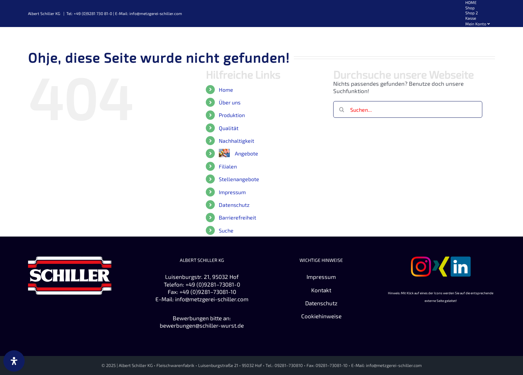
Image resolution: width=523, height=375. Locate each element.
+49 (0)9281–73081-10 (207, 291)
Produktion (232, 115)
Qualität (228, 128)
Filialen (228, 166)
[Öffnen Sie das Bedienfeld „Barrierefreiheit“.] (14, 361)
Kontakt (321, 290)
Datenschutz (234, 205)
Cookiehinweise (321, 316)
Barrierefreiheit (237, 217)
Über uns (229, 102)
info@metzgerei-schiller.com (211, 299)
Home (226, 89)
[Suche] (341, 109)
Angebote (246, 153)
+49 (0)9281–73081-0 (212, 284)
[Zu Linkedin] (461, 260)
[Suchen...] (407, 109)
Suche (226, 230)
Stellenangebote (239, 179)
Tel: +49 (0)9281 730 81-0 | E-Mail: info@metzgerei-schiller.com (124, 13)
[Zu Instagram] (421, 260)
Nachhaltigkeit (236, 140)
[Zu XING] (440, 260)
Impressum (232, 192)
